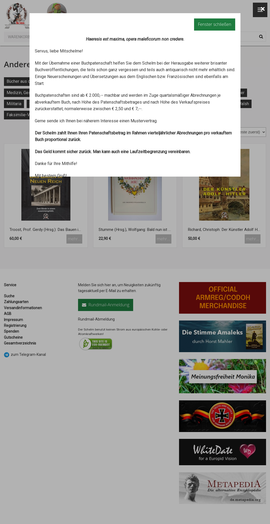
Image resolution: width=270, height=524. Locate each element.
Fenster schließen (214, 24)
